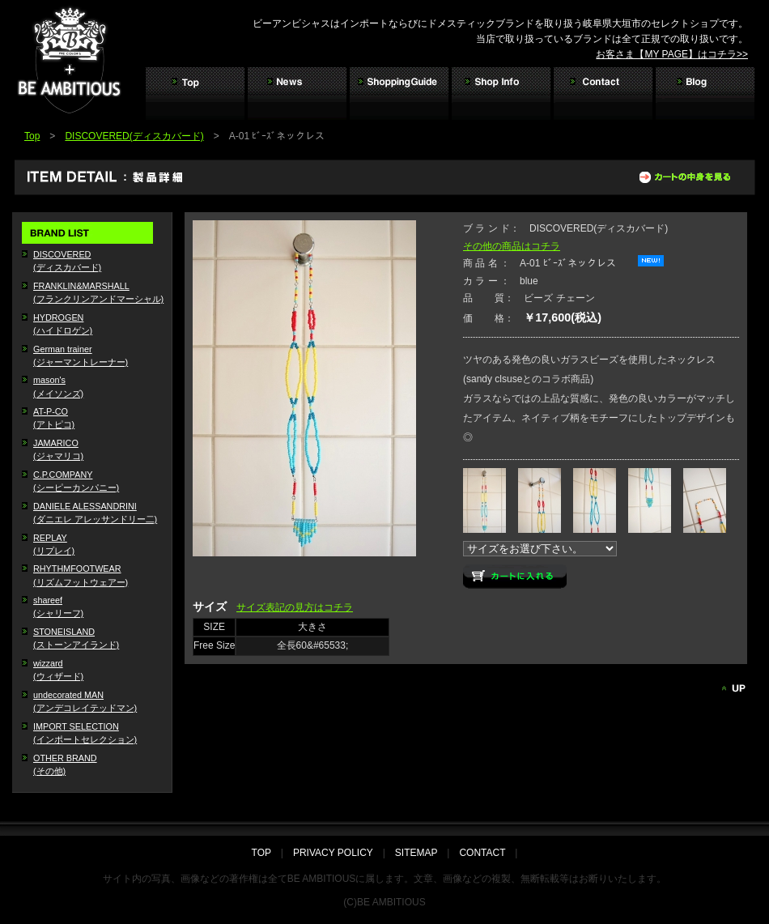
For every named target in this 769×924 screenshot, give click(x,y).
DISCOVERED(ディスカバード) (134, 136)
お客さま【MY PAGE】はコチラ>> (672, 54)
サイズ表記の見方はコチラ (294, 607)
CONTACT (482, 852)
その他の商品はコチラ (511, 246)
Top (32, 136)
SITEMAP (416, 852)
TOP (266, 852)
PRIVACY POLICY (333, 852)
